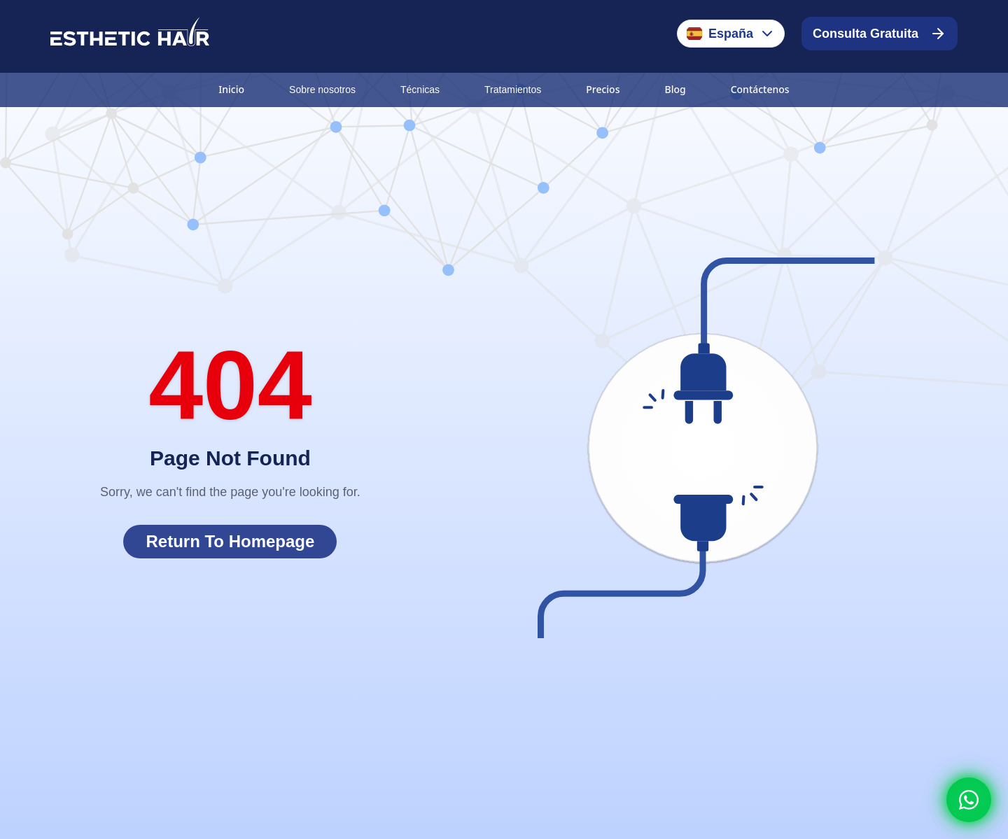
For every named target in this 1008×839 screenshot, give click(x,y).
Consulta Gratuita (879, 33)
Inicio (231, 89)
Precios (603, 89)
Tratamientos (512, 89)
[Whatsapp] (968, 799)
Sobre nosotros (322, 89)
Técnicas (420, 89)
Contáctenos (760, 89)
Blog (674, 89)
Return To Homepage (230, 541)
